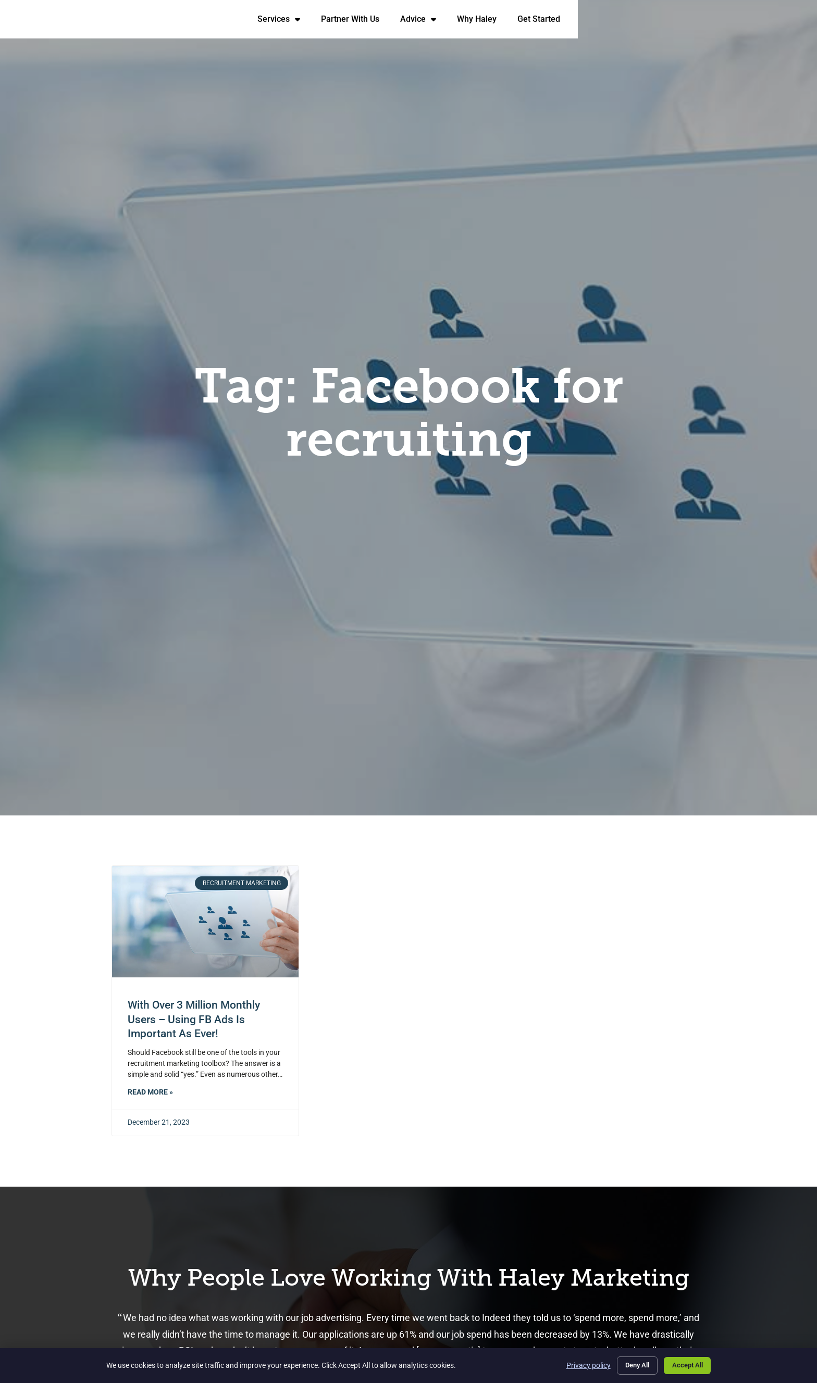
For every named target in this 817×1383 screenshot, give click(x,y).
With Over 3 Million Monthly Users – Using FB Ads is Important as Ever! (194, 1019)
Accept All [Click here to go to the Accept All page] (684, 1364)
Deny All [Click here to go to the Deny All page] (628, 1364)
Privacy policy (577, 1364)
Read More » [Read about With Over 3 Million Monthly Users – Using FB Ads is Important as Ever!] (150, 1092)
